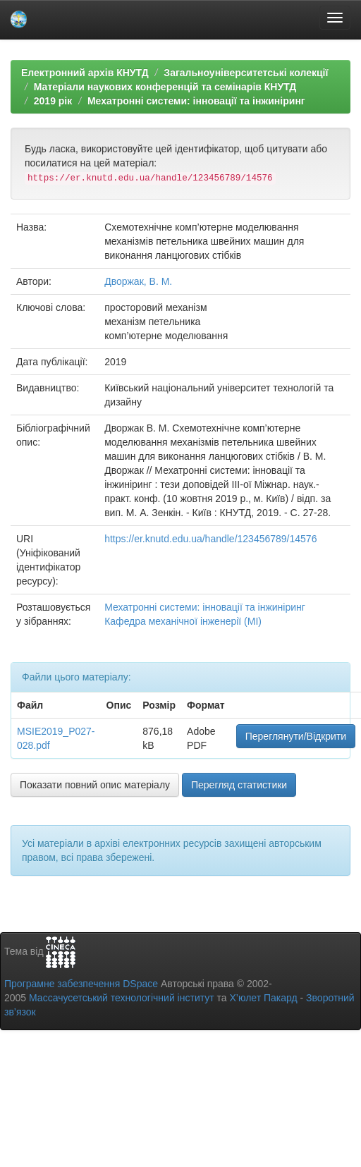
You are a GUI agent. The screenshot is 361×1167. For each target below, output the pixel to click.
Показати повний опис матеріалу (95, 784)
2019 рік (53, 100)
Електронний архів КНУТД (85, 72)
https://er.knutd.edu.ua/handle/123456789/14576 (210, 538)
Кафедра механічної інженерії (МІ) (183, 621)
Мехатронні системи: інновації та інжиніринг (196, 100)
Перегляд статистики (239, 784)
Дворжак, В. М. (138, 281)
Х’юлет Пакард (264, 997)
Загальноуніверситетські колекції (246, 72)
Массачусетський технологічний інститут (121, 997)
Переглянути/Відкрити (295, 736)
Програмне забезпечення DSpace (81, 983)
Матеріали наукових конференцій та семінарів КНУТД (165, 86)
